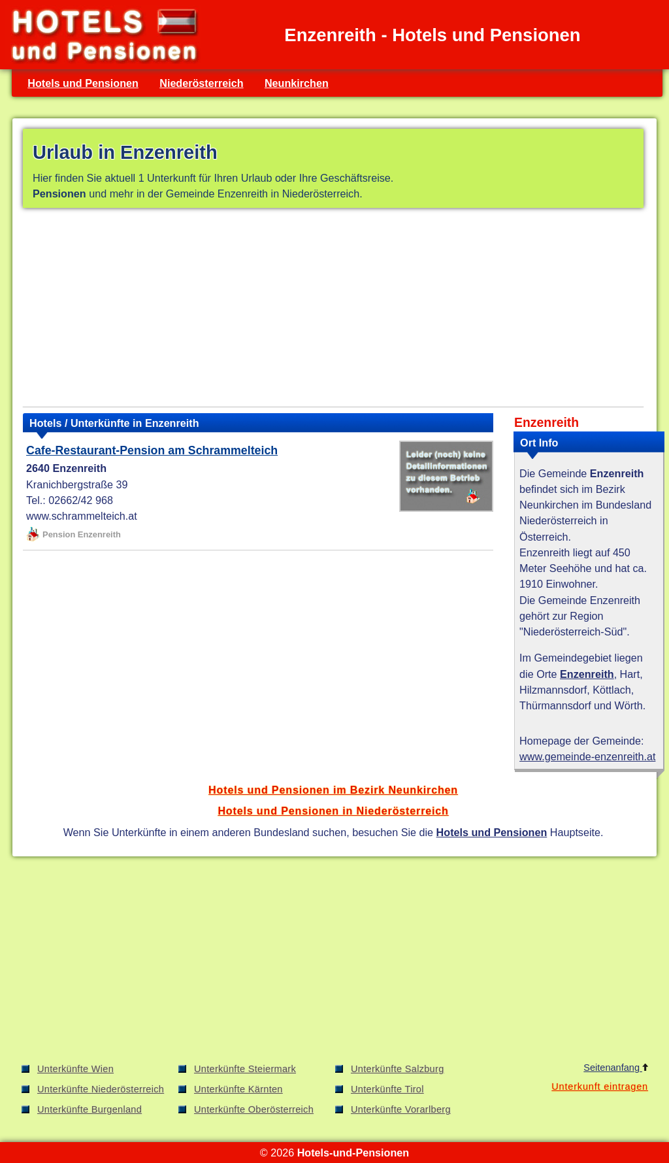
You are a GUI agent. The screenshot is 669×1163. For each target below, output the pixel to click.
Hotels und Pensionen (83, 83)
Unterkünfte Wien (75, 1069)
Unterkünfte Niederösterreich (100, 1089)
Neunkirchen (297, 83)
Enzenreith (587, 674)
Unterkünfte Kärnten (238, 1089)
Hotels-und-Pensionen (353, 1152)
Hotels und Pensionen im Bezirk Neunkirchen (333, 790)
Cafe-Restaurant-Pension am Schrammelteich (152, 450)
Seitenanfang (615, 1067)
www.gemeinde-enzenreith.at (587, 756)
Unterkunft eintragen (599, 1086)
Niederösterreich (201, 83)
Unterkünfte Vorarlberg (401, 1109)
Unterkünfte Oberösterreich (254, 1109)
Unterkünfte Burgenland (89, 1109)
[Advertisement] (333, 309)
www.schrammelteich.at (81, 516)
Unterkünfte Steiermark (245, 1069)
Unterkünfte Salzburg (397, 1069)
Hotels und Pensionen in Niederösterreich (333, 811)
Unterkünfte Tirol (387, 1089)
